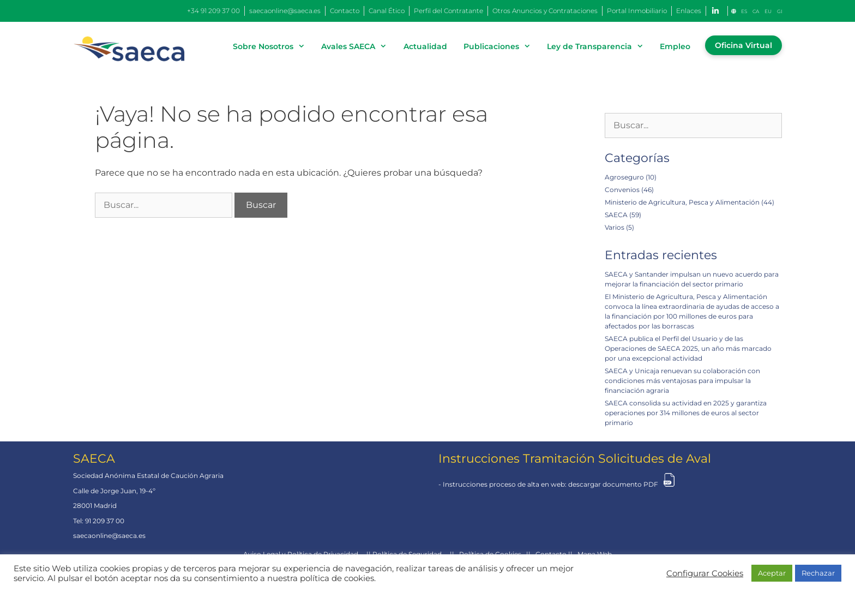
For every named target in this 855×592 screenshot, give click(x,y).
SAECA (616, 215)
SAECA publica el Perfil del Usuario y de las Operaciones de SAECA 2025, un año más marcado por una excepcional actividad (688, 348)
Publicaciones (501, 46)
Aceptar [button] (772, 573)
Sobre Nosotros (273, 46)
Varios (614, 227)
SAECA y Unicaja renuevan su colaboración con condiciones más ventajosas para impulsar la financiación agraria (682, 380)
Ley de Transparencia (599, 46)
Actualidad (425, 46)
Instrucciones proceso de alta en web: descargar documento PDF (550, 484)
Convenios (622, 190)
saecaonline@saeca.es (109, 535)
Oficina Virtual (743, 45)
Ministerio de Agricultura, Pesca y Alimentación (682, 202)
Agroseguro (624, 177)
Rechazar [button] (818, 573)
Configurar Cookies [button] (704, 573)
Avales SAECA (358, 46)
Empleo (675, 46)
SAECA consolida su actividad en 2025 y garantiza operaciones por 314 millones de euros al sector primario (686, 413)
